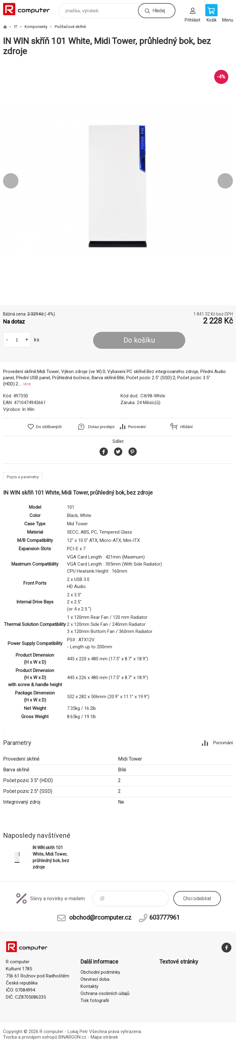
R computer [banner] (30, 9)
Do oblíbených (49, 426)
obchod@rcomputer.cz (100, 917)
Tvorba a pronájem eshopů (30, 1037)
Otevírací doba (95, 979)
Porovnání (137, 426)
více (27, 384)
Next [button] (225, 181)
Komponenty (36, 26)
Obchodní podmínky (100, 972)
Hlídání (186, 426)
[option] (118, 181)
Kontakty (89, 986)
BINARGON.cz (72, 1037)
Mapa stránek (104, 1037)
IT (15, 26)
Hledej (158, 11)
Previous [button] (10, 181)
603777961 (164, 917)
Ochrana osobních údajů (105, 993)
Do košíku (139, 340)
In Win (28, 409)
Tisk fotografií (95, 1000)
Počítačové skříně (70, 26)
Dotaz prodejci (101, 426)
